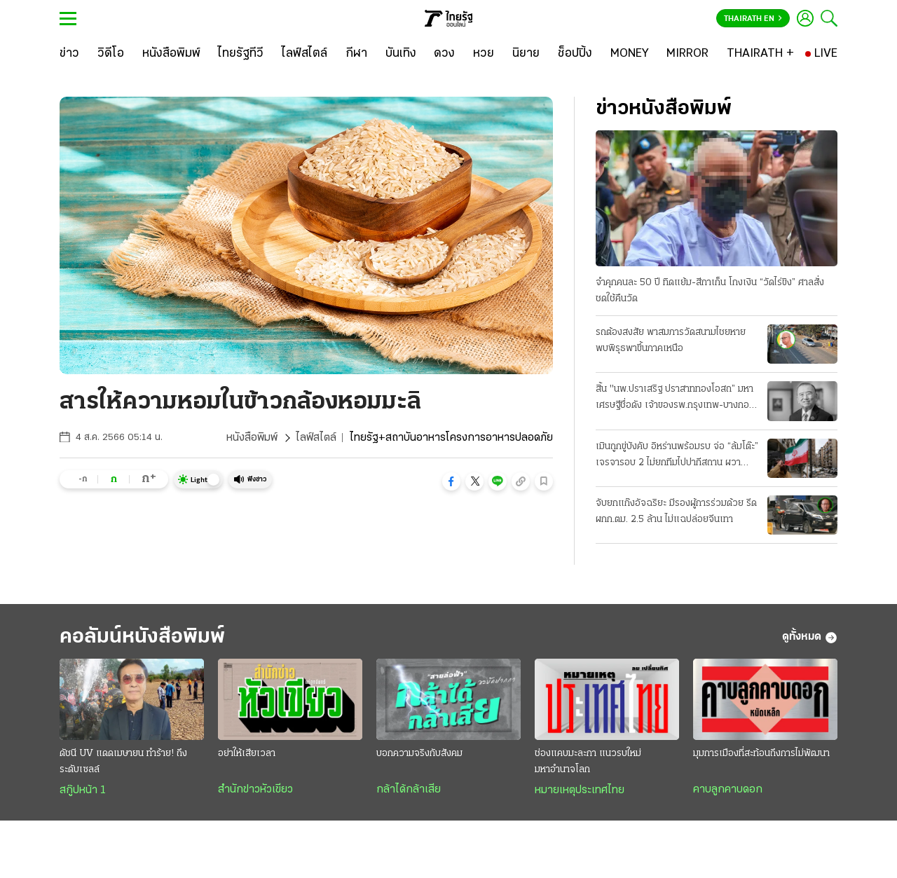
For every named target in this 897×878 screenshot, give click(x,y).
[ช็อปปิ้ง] (575, 53)
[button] (451, 481)
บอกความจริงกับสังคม (419, 753)
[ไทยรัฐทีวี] (240, 53)
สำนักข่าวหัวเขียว (255, 789)
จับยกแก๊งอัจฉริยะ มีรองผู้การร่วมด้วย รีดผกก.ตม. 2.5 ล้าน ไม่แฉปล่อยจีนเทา (676, 511)
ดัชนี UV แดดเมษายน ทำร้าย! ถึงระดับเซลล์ (123, 761)
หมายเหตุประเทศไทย (579, 790)
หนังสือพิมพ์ (252, 438)
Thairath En (753, 19)
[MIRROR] (687, 53)
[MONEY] (629, 53)
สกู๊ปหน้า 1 (83, 790)
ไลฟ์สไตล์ (316, 438)
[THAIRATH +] (760, 53)
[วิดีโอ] (110, 53)
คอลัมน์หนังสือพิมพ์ (142, 637)
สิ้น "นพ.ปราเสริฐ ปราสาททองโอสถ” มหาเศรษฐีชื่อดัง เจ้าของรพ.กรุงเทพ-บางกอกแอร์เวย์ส (675, 398)
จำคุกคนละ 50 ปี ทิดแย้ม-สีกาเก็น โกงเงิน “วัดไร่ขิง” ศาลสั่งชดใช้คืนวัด (710, 290)
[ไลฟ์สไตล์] (304, 53)
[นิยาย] (526, 53)
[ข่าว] (69, 53)
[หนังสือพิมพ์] (171, 53)
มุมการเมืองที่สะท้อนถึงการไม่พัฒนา (761, 753)
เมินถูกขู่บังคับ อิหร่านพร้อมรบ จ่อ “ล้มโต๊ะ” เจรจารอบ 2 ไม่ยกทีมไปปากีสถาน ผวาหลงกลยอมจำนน (677, 456)
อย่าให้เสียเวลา (246, 753)
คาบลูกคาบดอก (727, 789)
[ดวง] (444, 53)
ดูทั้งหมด (809, 637)
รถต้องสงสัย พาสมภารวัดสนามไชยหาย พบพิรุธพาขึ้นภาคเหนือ (671, 340)
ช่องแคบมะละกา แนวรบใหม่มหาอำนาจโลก (588, 761)
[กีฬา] (356, 53)
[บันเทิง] (400, 53)
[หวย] (483, 53)
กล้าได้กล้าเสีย (408, 789)
